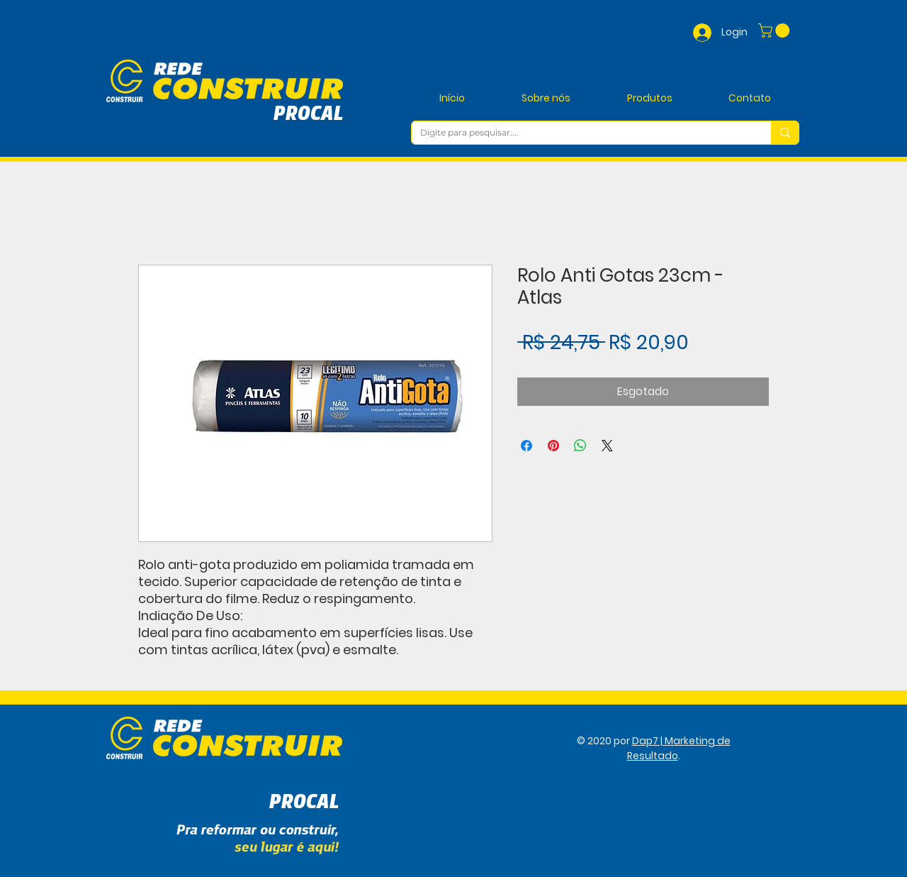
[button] (775, 30)
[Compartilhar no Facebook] (526, 445)
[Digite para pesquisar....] (580, 133)
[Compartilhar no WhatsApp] (580, 445)
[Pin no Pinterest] (553, 445)
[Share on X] (607, 445)
